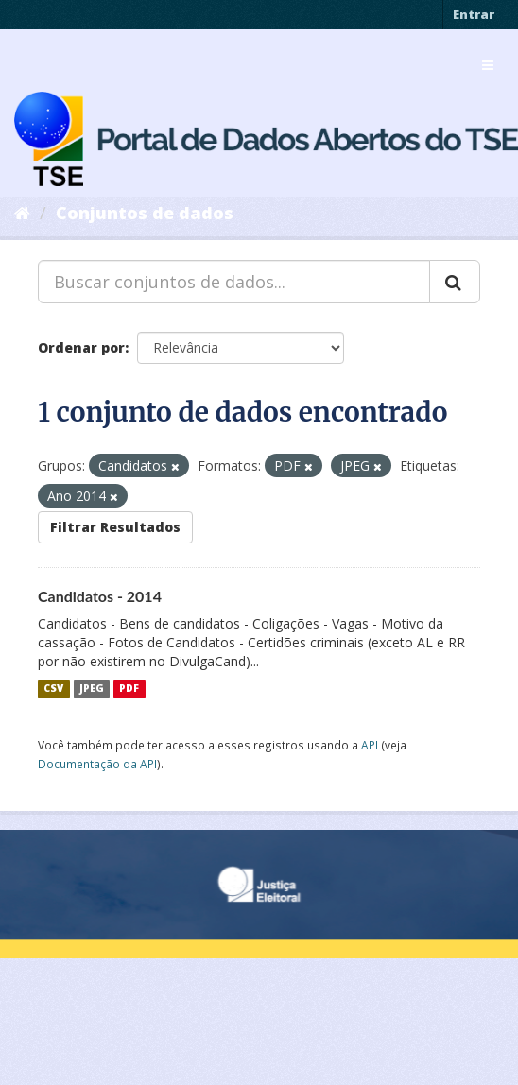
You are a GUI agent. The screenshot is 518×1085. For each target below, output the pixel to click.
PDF (129, 689)
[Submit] (454, 281)
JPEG (91, 689)
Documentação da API (97, 763)
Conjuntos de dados (144, 212)
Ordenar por (81, 347)
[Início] (22, 212)
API (369, 744)
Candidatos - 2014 (100, 596)
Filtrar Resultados (115, 527)
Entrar (473, 14)
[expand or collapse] (488, 65)
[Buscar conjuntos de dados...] (234, 281)
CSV (53, 689)
